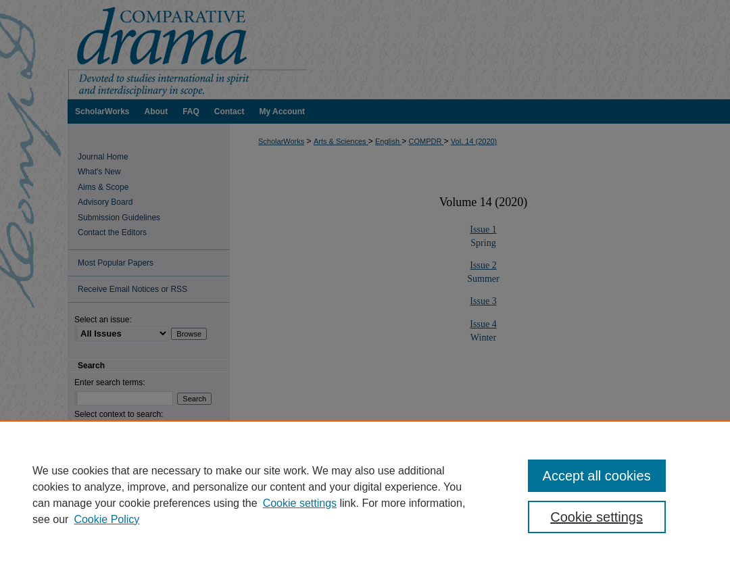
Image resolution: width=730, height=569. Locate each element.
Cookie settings (300, 503)
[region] (365, 494)
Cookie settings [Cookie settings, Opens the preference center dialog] (596, 517)
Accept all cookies (597, 475)
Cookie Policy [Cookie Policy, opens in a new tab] (106, 519)
